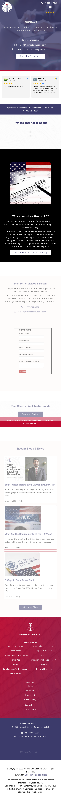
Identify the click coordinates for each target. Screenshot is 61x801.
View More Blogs (30, 611)
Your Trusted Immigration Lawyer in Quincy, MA (30, 489)
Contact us (30, 705)
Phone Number (26, 359)
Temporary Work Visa (44, 650)
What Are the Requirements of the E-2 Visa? (28, 538)
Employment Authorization (15, 669)
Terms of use (30, 709)
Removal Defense (44, 669)
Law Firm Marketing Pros (36, 775)
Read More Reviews (30, 418)
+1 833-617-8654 (32, 40)
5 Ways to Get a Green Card (19, 584)
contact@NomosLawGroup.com (32, 45)
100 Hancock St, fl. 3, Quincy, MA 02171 (32, 49)
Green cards (15, 650)
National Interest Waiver (44, 646)
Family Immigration (15, 646)
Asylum (44, 664)
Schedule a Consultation (30, 56)
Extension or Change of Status (43, 660)
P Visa (44, 655)
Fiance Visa (15, 660)
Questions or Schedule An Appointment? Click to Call (30, 110)
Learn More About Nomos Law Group (30, 245)
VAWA (15, 664)
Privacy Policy (30, 699)
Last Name (24, 345)
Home (30, 686)
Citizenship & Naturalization (15, 655)
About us (30, 690)
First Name (24, 338)
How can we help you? (29, 366)
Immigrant (30, 695)
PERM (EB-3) (15, 673)
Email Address (25, 352)
